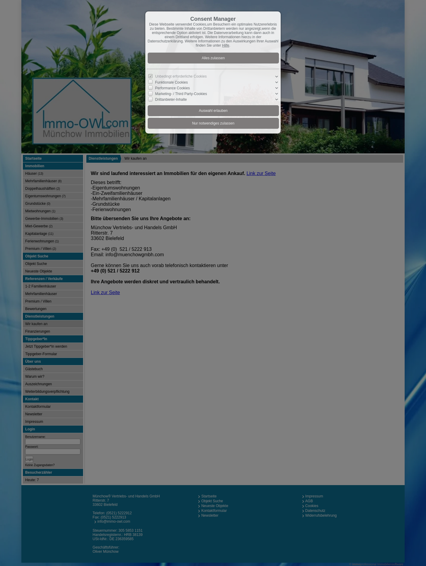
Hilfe (225, 45)
